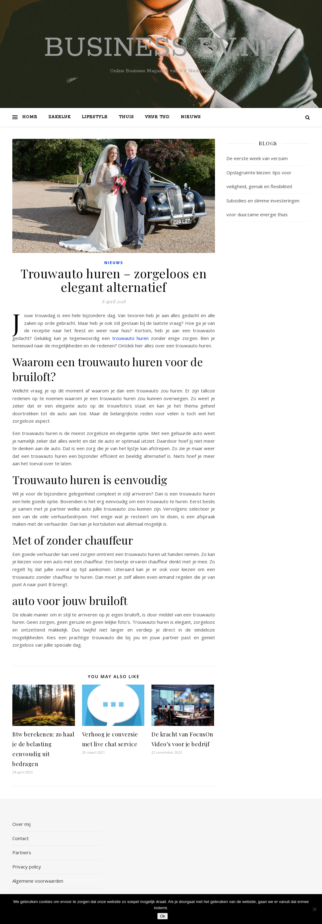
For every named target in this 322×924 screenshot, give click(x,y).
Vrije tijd (157, 117)
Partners (21, 852)
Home (29, 117)
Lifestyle (95, 117)
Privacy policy (26, 867)
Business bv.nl (161, 48)
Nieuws (191, 117)
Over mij (21, 824)
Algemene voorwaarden (37, 881)
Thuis (126, 117)
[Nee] (314, 909)
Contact (20, 838)
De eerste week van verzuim (257, 158)
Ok (162, 916)
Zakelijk (59, 117)
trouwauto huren (130, 338)
